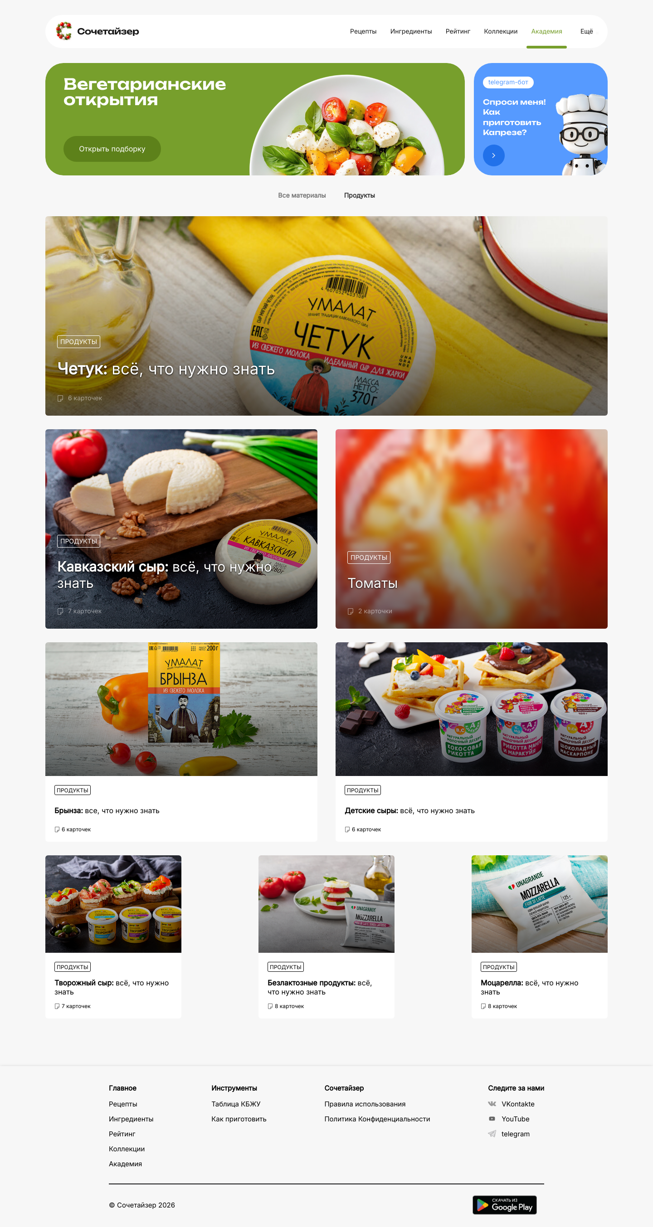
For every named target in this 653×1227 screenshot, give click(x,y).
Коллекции (500, 31)
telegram (509, 1134)
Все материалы (302, 195)
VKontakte (511, 1104)
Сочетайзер (108, 31)
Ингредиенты (411, 31)
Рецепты (363, 31)
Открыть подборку (112, 148)
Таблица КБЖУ (236, 1104)
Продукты (359, 195)
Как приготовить (239, 1119)
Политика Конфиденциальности (377, 1119)
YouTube (509, 1119)
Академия (546, 31)
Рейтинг (458, 31)
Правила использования (364, 1104)
